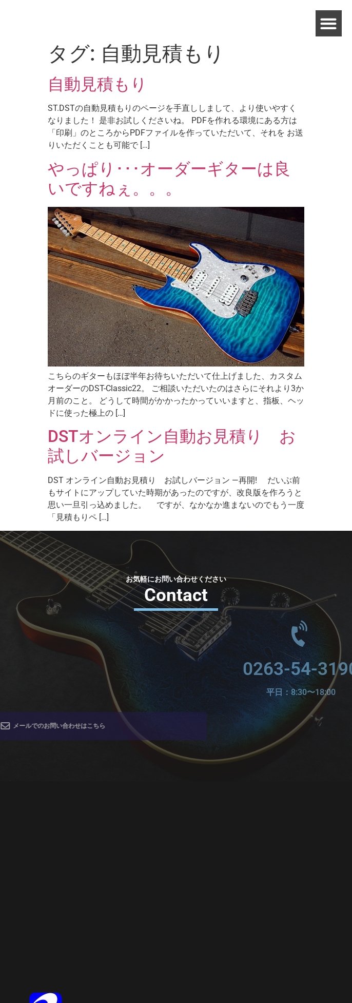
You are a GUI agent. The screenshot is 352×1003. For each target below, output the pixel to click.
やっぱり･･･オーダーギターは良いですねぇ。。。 (169, 178)
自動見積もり (97, 84)
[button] (329, 23)
